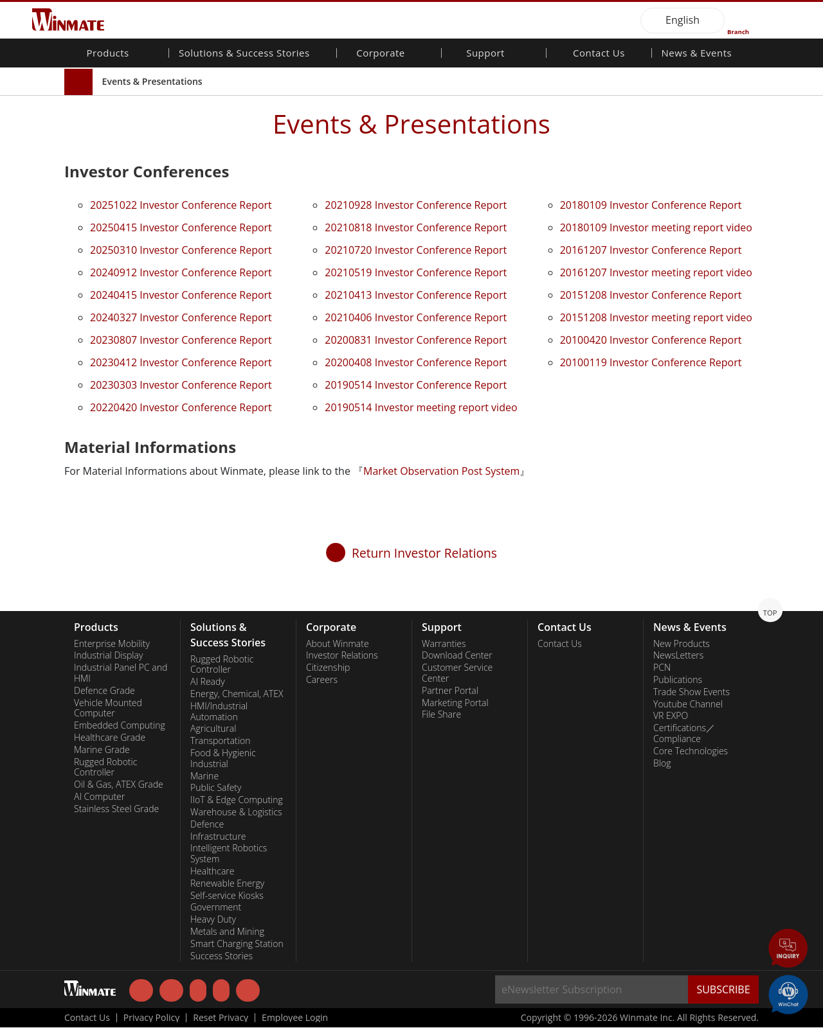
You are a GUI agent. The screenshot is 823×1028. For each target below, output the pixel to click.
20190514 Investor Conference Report (416, 385)
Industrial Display (108, 655)
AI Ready (207, 681)
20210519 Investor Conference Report (416, 272)
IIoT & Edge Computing (236, 800)
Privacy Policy (151, 1018)
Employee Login (295, 1018)
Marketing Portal (455, 703)
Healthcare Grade (109, 737)
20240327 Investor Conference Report (181, 317)
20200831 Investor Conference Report (416, 340)
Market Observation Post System (441, 471)
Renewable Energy (227, 883)
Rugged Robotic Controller (105, 767)
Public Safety (215, 787)
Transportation (220, 741)
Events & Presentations (152, 81)
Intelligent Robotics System (228, 853)
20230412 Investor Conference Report (181, 362)
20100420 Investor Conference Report (651, 340)
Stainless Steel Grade (116, 809)
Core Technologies (690, 751)
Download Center (457, 655)
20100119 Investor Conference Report (651, 362)
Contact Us (599, 54)
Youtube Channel (688, 704)
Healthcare (212, 871)
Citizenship (328, 667)
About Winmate (337, 644)
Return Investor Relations (424, 553)
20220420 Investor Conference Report (181, 407)
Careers (322, 680)
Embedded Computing (119, 725)
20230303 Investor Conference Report (181, 385)
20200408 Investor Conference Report (416, 362)
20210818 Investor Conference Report (416, 227)
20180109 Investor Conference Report (651, 205)
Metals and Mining (227, 931)
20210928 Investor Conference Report (416, 205)
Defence (207, 824)
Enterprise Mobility (112, 644)
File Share (441, 714)
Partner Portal (450, 690)
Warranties (444, 644)
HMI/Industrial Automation (219, 711)
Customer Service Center (457, 673)
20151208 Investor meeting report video (656, 317)
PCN (662, 667)
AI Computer (99, 796)
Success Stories (221, 956)
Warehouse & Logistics (236, 812)
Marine (204, 776)
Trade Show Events (691, 692)
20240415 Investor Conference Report (181, 295)
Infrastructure (218, 836)
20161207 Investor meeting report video (656, 272)
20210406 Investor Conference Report (416, 317)
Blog (662, 763)
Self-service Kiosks (227, 895)
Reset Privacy (220, 1018)
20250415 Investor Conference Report (181, 227)
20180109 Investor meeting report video (656, 227)
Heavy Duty (213, 919)
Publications (677, 680)
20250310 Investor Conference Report (181, 250)
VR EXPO (670, 716)
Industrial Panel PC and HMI (120, 673)
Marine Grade (102, 750)
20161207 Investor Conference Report (651, 250)
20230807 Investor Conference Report (181, 340)
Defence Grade (104, 690)
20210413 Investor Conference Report (416, 295)
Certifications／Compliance (684, 733)
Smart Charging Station (237, 944)
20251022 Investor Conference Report (181, 205)
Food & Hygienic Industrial (223, 758)
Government (215, 907)
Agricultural (213, 728)
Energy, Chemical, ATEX (237, 694)
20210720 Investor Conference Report (416, 250)
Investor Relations (342, 655)
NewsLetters (678, 655)
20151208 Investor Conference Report (651, 295)
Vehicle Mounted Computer (108, 708)
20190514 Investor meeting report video (421, 407)
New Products (681, 644)
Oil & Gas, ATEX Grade (118, 784)
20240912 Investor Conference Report (181, 272)
